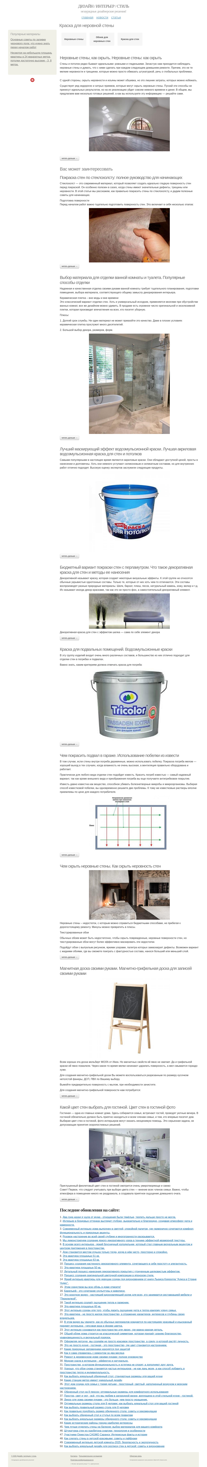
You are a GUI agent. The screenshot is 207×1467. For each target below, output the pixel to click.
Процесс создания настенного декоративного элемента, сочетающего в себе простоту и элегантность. (125, 1263)
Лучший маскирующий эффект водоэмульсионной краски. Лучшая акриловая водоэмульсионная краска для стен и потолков (128, 451)
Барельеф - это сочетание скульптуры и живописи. (94, 1291)
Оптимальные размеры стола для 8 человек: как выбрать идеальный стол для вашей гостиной (121, 1403)
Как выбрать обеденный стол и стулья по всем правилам (98, 1415)
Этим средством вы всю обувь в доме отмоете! (92, 1287)
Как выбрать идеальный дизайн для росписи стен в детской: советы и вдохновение (114, 1446)
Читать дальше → (69, 158)
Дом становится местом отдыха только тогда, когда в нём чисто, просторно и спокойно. (115, 1252)
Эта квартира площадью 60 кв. (82, 1306)
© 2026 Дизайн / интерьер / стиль (23, 1456)
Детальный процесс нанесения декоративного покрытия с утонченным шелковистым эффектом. (122, 1271)
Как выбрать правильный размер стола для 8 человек (96, 1407)
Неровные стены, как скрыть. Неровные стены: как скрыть (111, 57)
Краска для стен (130, 39)
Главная (87, 17)
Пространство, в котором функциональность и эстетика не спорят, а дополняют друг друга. (119, 1364)
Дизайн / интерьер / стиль (103, 6)
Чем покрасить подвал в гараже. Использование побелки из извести (119, 755)
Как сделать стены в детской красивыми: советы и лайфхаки (100, 1438)
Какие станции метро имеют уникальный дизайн (93, 1380)
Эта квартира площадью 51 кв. (81, 1256)
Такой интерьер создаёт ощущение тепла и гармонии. (96, 1302)
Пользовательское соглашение (90, 1456)
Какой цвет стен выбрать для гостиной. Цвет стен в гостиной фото (117, 1107)
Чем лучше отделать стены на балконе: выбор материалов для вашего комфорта (113, 1426)
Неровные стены (74, 39)
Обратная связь (136, 1456)
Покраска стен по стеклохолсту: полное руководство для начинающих (121, 177)
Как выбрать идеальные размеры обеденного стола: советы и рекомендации (110, 1419)
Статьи (116, 17)
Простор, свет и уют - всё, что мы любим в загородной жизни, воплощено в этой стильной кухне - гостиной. (128, 1395)
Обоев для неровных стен (101, 39)
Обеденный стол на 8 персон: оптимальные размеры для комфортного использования (116, 1391)
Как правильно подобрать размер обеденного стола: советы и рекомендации (110, 1411)
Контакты (74, 1456)
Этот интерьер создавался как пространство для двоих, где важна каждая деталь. (113, 1329)
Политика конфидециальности (82, 1460)
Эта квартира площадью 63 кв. (81, 1259)
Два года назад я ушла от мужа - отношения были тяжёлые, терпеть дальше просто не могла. (119, 1217)
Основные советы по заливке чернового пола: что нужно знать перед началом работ (30, 43)
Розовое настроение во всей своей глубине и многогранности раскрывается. (109, 1236)
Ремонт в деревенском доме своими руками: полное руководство (103, 1357)
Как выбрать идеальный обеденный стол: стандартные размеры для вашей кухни (113, 1376)
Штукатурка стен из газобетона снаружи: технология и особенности (104, 1430)
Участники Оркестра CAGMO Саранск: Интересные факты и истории (105, 1434)
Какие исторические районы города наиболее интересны (98, 1423)
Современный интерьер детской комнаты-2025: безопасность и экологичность (111, 1442)
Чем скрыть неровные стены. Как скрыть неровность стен (110, 866)
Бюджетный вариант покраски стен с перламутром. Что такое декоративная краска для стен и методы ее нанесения (126, 570)
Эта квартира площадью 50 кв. (82, 1267)
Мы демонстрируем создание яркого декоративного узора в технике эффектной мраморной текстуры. (124, 1240)
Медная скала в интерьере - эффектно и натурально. (96, 1360)
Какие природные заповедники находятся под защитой (97, 1349)
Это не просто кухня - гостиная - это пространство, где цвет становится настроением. (115, 1345)
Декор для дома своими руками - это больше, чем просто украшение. (106, 1399)
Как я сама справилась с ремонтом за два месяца (94, 1353)
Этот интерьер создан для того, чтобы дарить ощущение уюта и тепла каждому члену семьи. (120, 1310)
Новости (102, 17)
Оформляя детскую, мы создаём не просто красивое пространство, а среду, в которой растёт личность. (126, 1341)
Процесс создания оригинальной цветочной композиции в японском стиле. (109, 1275)
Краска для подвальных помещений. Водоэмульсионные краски (116, 649)
